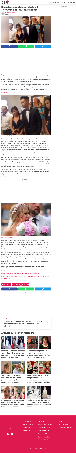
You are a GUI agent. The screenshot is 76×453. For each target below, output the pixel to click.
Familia (63, 2)
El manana (5, 92)
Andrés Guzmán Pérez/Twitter (8, 135)
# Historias (25, 284)
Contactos (26, 428)
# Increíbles (16, 284)
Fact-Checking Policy (45, 424)
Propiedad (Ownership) (46, 434)
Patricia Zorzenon (11, 13)
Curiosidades (54, 2)
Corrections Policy (44, 428)
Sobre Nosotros (28, 424)
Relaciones (71, 2)
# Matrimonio (6, 284)
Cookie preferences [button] (65, 428)
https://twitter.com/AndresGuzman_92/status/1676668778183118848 (20, 273)
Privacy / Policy (64, 424)
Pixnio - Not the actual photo (7, 237)
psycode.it (26, 431)
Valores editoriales (44, 431)
